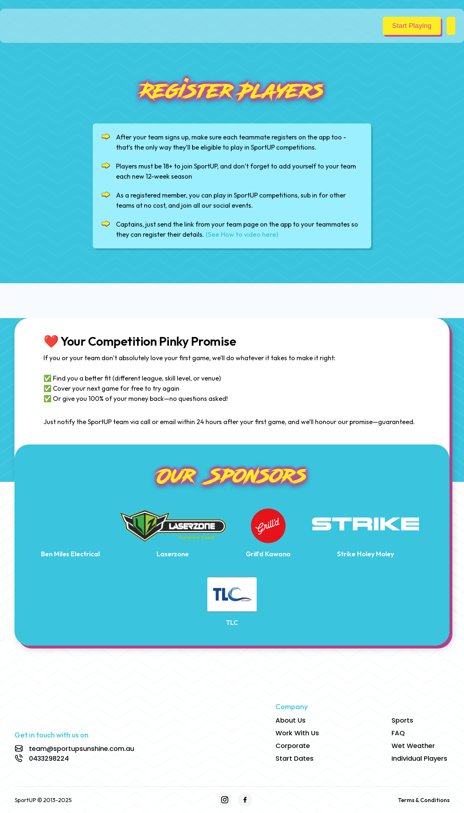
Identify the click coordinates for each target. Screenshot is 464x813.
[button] (451, 26)
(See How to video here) (242, 234)
